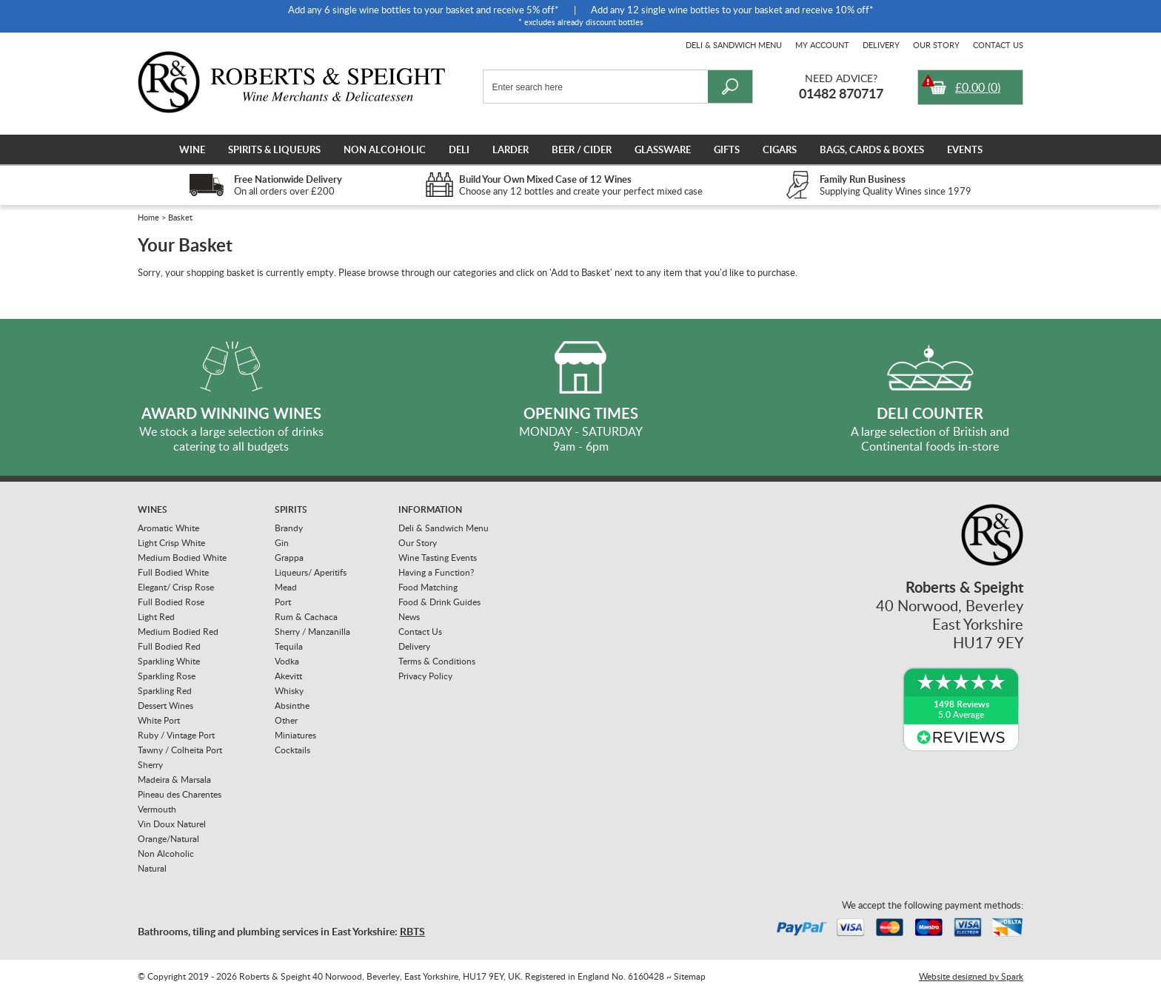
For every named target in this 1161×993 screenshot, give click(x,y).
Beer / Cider (582, 149)
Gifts (727, 149)
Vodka (287, 661)
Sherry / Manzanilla (312, 631)
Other (286, 720)
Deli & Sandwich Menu (734, 44)
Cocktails (292, 750)
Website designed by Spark (971, 976)
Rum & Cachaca (306, 616)
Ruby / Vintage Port (176, 735)
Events (965, 149)
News (409, 616)
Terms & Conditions (436, 661)
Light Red (156, 616)
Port (283, 602)
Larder (510, 149)
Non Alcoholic (385, 149)
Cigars (780, 149)
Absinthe (292, 705)
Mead (286, 587)
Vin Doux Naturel (172, 824)
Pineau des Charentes (179, 794)
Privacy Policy (425, 676)
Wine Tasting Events (437, 557)
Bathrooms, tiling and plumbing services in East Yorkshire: (281, 931)
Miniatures (295, 735)
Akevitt (288, 676)
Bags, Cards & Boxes (872, 149)
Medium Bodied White (182, 557)
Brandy (289, 528)
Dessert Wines (165, 705)
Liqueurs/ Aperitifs (311, 572)
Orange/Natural (168, 838)
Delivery (881, 44)
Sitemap (690, 976)
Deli (459, 149)
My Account (822, 44)
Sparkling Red (165, 690)
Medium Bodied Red (178, 631)
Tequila (289, 646)
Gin (282, 542)
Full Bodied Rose (171, 602)
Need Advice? (841, 78)
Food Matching (428, 587)
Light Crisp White (171, 542)
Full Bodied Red (169, 646)
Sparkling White (169, 661)
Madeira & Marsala (174, 779)
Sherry (150, 764)
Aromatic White (168, 528)
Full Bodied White (173, 572)
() (977, 87)
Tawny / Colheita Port (180, 750)
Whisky (289, 690)
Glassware (663, 149)
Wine (192, 149)
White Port (159, 720)
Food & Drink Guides (439, 602)
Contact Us (998, 44)
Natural (152, 868)
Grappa (289, 557)
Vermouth (157, 809)
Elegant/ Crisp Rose (176, 587)
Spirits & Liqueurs (274, 149)
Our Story (936, 44)
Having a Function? (436, 572)
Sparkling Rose (166, 676)
